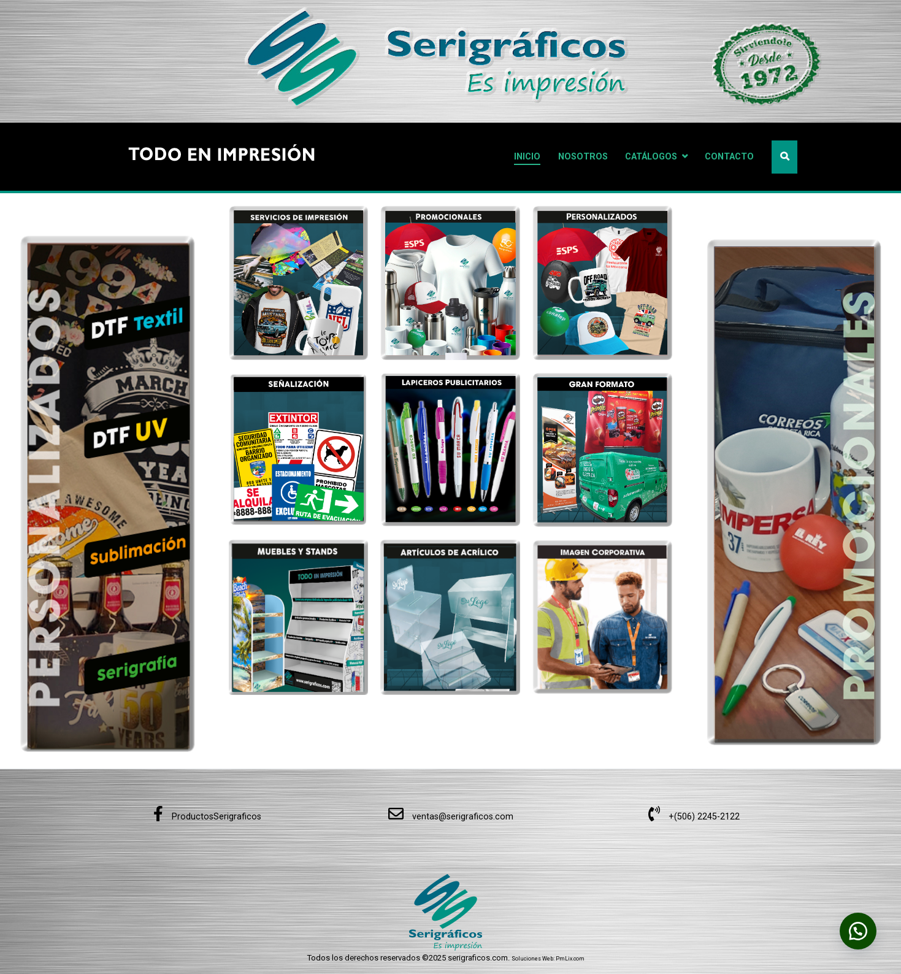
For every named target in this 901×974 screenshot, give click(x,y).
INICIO (527, 156)
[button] (858, 931)
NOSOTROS (583, 156)
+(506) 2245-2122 (694, 816)
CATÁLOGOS (651, 156)
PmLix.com (570, 959)
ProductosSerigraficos (207, 816)
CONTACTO (729, 156)
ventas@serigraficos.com (450, 816)
